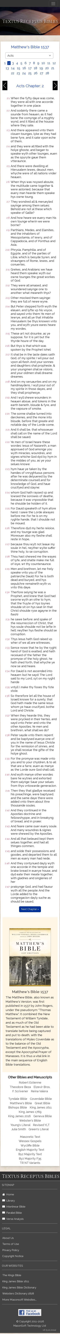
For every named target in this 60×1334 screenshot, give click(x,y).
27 (41, 73)
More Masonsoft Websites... (19, 1299)
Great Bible (42, 1103)
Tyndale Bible (17, 1098)
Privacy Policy (10, 1250)
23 (18, 73)
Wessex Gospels (30, 1141)
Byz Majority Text (30, 1154)
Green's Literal (39, 1129)
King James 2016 (19, 1116)
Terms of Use (10, 1244)
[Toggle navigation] (53, 3)
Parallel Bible (12, 1212)
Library (8, 1200)
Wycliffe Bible (30, 1145)
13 (7, 68)
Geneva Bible (42, 1116)
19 (41, 68)
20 (47, 68)
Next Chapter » (30, 909)
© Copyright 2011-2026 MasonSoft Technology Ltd (29, 1323)
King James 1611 (41, 1107)
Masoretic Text (30, 1136)
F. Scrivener (20, 1091)
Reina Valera (39, 1091)
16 (24, 68)
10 (43, 63)
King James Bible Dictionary (19, 1287)
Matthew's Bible (21, 1103)
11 (49, 63)
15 (18, 68)
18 (35, 68)
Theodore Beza (20, 1087)
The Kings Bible (11, 1275)
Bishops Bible (17, 1107)
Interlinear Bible (13, 1206)
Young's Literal (21, 1125)
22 (12, 73)
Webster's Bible (30, 1120)
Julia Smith (19, 1129)
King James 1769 (30, 1112)
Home (8, 1194)
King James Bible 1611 (15, 1281)
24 (24, 73)
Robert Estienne (30, 1082)
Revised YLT (41, 1125)
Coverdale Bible (41, 1098)
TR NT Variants (30, 1162)
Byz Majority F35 (30, 1158)
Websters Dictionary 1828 (18, 1293)
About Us (8, 1238)
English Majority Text (30, 1149)
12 (54, 63)
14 (12, 68)
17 (30, 68)
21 (52, 68)
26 (35, 73)
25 (29, 73)
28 (47, 73)
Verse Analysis (13, 1218)
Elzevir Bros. (42, 1087)
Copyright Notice (13, 1256)
